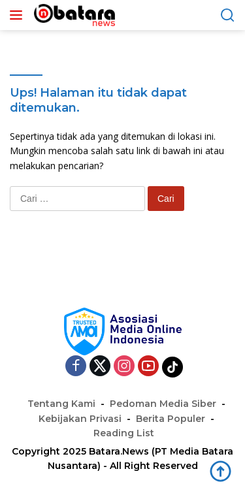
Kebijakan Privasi (80, 419)
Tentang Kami (61, 404)
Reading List (123, 433)
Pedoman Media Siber (163, 404)
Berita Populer (170, 419)
